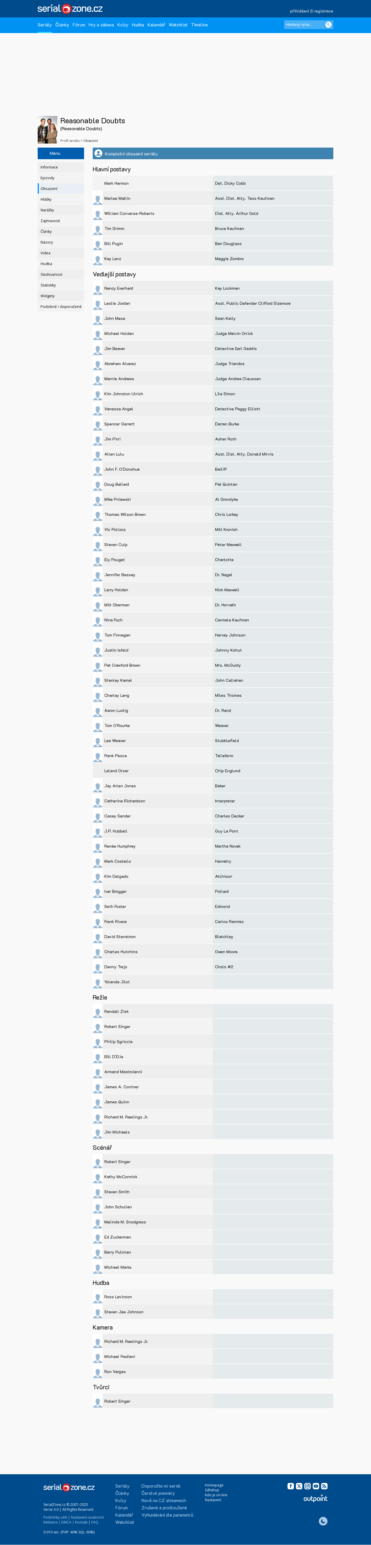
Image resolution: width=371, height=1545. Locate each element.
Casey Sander (117, 816)
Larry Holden (116, 589)
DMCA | (67, 1522)
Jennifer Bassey (119, 574)
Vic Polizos (115, 529)
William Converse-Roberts (129, 213)
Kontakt (81, 1522)
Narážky (47, 210)
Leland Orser (116, 770)
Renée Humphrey (120, 846)
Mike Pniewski (117, 499)
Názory (47, 242)
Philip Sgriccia (118, 1041)
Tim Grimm (114, 228)
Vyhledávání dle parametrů (167, 1515)
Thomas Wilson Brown (125, 514)
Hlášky (46, 199)
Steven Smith (117, 1191)
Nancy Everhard (118, 288)
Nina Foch (113, 620)
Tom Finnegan (117, 635)
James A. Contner (121, 1086)
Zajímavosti (50, 220)
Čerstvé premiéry (158, 1493)
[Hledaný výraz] (308, 24)
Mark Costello (117, 861)
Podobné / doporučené (61, 306)
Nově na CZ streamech (163, 1500)
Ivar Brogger (115, 891)
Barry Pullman (117, 1252)
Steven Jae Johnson (123, 1311)
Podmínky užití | (56, 1517)
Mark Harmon (116, 183)
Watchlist (178, 24)
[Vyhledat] (328, 24)
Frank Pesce (115, 755)
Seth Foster (115, 906)
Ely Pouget (114, 559)
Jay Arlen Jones (120, 785)
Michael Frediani (119, 1356)
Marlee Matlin (117, 198)
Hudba (138, 24)
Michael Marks (118, 1267)
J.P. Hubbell (116, 831)
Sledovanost (51, 274)
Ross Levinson (118, 1296)
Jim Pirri (112, 439)
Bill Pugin (113, 243)
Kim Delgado (116, 876)
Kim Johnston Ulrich (123, 393)
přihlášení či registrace (311, 11)
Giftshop (212, 1490)
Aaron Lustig (116, 710)
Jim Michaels (117, 1132)
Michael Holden (119, 333)
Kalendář (156, 24)
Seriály (45, 24)
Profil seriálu (70, 140)
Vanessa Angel (118, 408)
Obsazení (49, 188)
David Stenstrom (120, 936)
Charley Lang (116, 695)
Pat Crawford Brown (122, 665)
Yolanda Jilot (117, 981)
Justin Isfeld (116, 650)
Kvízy (122, 24)
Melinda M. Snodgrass (125, 1222)
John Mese (114, 318)
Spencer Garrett (119, 424)
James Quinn (116, 1102)
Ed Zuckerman (117, 1237)
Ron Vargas (115, 1371)
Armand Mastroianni (123, 1071)
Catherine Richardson (124, 801)
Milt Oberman (117, 605)
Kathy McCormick (120, 1176)
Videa (45, 253)
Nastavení (213, 1499)
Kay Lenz (112, 258)
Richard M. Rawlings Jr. (126, 1117)
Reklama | (51, 1522)
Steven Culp (116, 544)
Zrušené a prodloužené (164, 1507)
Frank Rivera (115, 921)
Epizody (47, 177)
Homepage (214, 1485)
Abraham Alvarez (120, 363)
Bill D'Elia (113, 1056)
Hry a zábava (101, 24)
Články (62, 24)
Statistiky (48, 285)
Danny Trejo (115, 966)
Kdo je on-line (216, 1495)
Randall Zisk (116, 1011)
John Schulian (118, 1206)
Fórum (79, 24)
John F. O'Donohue (122, 469)
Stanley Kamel (118, 680)
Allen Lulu (114, 454)
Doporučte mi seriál (161, 1486)
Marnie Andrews (119, 378)
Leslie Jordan (117, 303)
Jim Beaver (114, 348)
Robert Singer (117, 1026)
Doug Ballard (116, 484)
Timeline (199, 24)
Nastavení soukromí (87, 1517)
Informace (49, 167)
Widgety (47, 295)
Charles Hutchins (121, 951)
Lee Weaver (115, 740)
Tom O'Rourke (117, 725)
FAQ (94, 1522)
